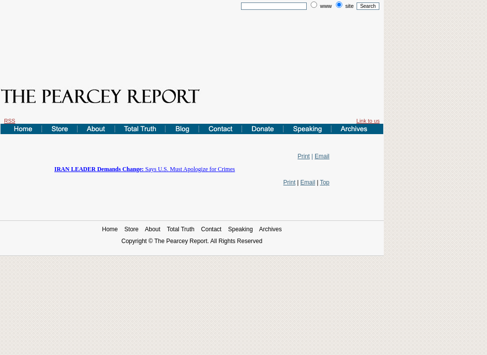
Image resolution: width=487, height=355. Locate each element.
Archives (270, 229)
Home (110, 229)
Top (324, 182)
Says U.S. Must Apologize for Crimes (144, 169)
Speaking (240, 229)
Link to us (368, 121)
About (152, 229)
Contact (211, 229)
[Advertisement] (192, 41)
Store (131, 229)
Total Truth (181, 229)
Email (322, 156)
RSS (9, 121)
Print (304, 156)
